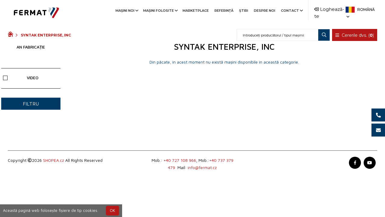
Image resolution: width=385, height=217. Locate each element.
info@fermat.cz (202, 167)
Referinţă (223, 10)
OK (112, 210)
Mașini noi (126, 10)
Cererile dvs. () (354, 35)
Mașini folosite (160, 10)
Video (20, 77)
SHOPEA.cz (53, 160)
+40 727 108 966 (179, 160)
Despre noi (264, 10)
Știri (243, 10)
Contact (291, 10)
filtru (31, 103)
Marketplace (196, 10)
